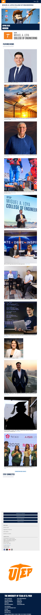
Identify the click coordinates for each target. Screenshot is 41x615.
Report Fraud (19, 600)
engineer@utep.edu (7, 544)
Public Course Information (21, 598)
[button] (2, 16)
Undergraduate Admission (20, 513)
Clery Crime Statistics (8, 600)
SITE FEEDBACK (29, 614)
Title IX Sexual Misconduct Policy (10, 608)
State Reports (19, 603)
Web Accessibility (7, 610)
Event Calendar (5, 531)
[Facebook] (4, 550)
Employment (7, 603)
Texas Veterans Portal (21, 604)
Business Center (6, 527)
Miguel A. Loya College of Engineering (17, 5)
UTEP (3, 7)
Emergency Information (9, 601)
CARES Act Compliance (8, 598)
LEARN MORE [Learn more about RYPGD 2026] (5, 28)
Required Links (19, 601)
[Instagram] (12, 550)
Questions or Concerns (7, 533)
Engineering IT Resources (7, 529)
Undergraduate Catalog (20, 516)
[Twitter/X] (7, 550)
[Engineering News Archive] (20, 471)
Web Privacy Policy (8, 612)
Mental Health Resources (9, 604)
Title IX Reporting (8, 606)
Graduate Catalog (20, 521)
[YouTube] (9, 550)
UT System (6, 609)
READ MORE (21, 82)
